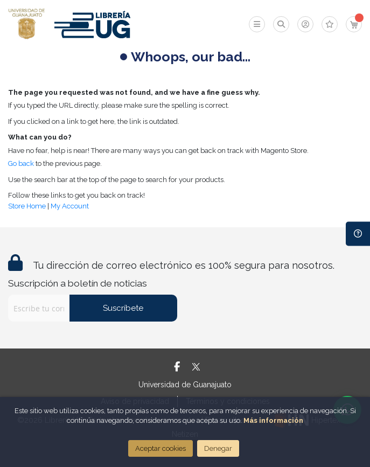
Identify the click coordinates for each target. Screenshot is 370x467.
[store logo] (26, 24)
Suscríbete (123, 308)
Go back (21, 163)
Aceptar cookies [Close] (160, 448)
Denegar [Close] (218, 448)
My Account (70, 206)
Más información (273, 420)
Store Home (27, 206)
